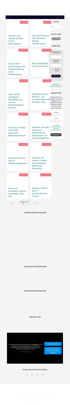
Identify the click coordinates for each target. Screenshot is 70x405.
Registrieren (56, 84)
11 (29, 203)
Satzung (26, 397)
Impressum (33, 397)
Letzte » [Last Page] (37, 203)
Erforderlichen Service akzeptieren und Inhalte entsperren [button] (53, 350)
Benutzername (56, 53)
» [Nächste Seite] (33, 203)
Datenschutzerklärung (46, 397)
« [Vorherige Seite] (14, 203)
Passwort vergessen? (56, 86)
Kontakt (19, 397)
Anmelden (61, 17)
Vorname (56, 112)
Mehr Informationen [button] (26, 351)
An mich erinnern (57, 70)
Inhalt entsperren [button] (53, 344)
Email (56, 118)
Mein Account (57, 17)
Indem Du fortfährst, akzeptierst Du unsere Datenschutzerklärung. (56, 128)
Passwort (56, 61)
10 (26, 203)
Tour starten (56, 38)
